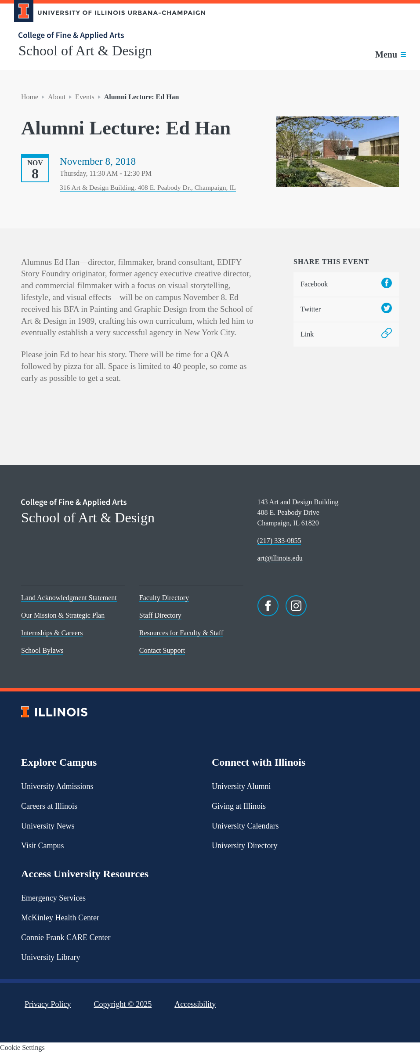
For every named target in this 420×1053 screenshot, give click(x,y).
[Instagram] (296, 605)
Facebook (346, 284)
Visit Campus (42, 845)
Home (29, 97)
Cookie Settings (22, 1047)
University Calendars (245, 825)
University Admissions (57, 786)
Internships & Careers (52, 633)
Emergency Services (53, 898)
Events (84, 97)
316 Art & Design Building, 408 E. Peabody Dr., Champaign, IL (148, 187)
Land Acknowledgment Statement (69, 597)
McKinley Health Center (60, 917)
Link (346, 334)
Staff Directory (160, 615)
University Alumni (241, 786)
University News (47, 825)
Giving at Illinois (239, 806)
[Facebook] (268, 605)
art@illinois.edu (280, 558)
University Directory (244, 845)
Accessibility (195, 1004)
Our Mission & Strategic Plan (63, 615)
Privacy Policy (48, 1004)
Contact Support (162, 650)
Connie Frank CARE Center (65, 937)
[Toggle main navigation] (390, 54)
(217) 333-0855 (279, 540)
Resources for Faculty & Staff (181, 633)
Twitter (346, 309)
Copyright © (123, 1004)
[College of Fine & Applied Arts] (106, 36)
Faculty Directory (164, 597)
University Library (50, 957)
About (56, 97)
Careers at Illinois (49, 806)
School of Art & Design (85, 50)
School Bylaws (42, 650)
